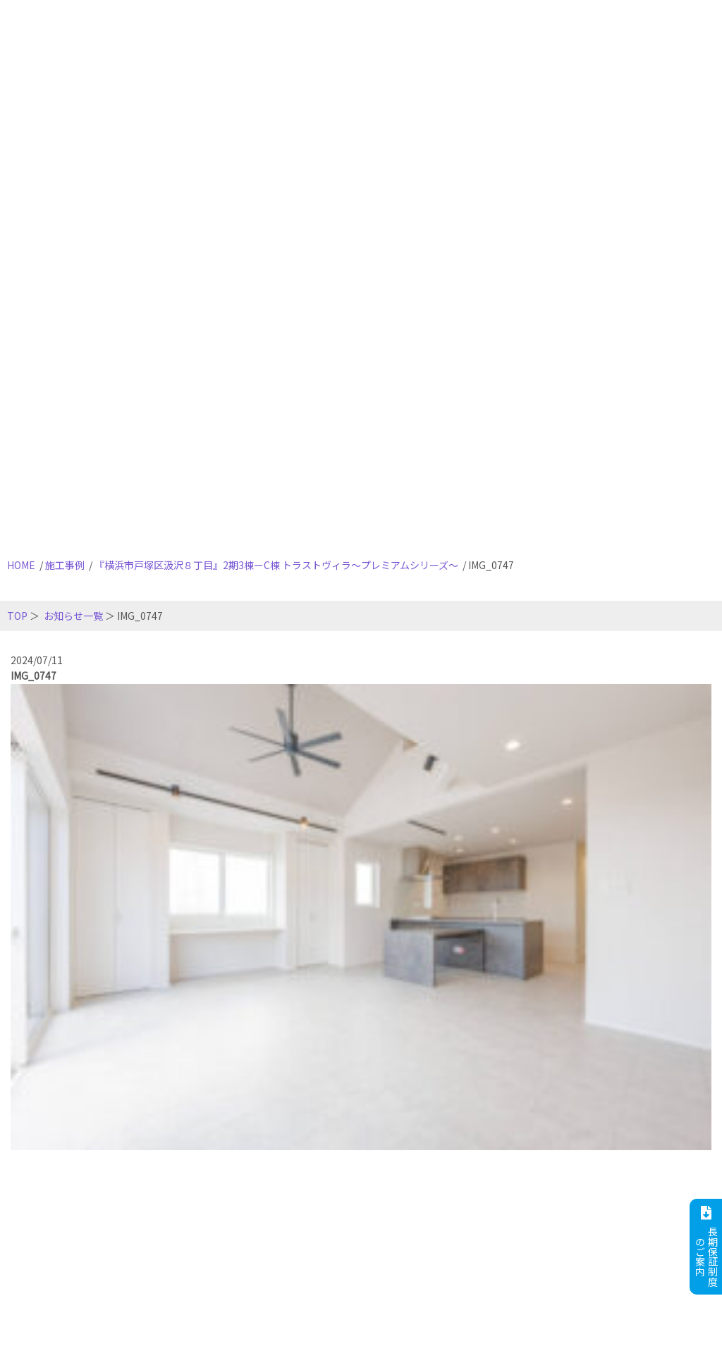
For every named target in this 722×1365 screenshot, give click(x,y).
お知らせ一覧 (73, 616)
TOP (17, 616)
